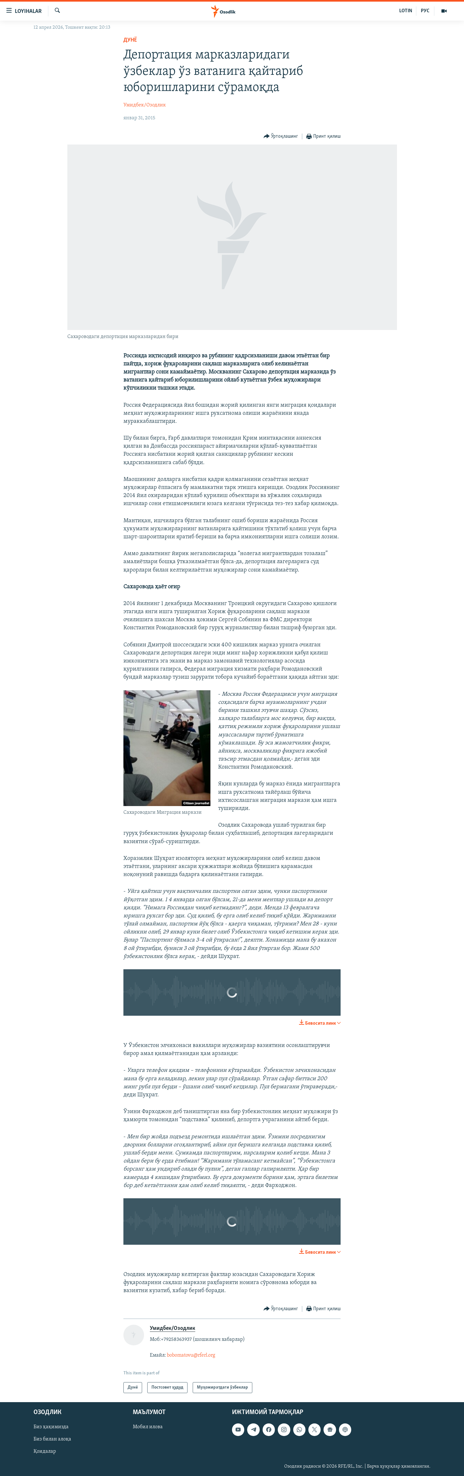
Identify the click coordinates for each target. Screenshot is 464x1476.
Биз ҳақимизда (51, 1427)
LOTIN (405, 11)
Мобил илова (148, 1427)
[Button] (281, 136)
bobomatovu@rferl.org (191, 1355)
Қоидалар (45, 1451)
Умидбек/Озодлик (144, 105)
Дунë (130, 40)
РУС (425, 11)
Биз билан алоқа (52, 1439)
